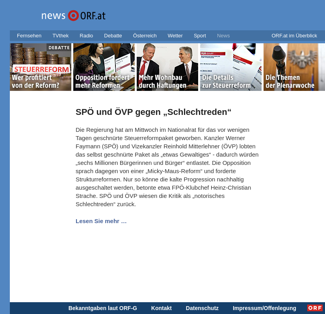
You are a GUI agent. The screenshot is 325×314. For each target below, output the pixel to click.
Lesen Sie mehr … (101, 221)
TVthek (60, 36)
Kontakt (161, 308)
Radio (86, 36)
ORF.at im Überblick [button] (294, 36)
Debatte (113, 36)
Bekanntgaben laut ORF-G (103, 308)
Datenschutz (202, 308)
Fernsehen (29, 36)
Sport (200, 36)
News (223, 36)
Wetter (175, 36)
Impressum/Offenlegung (264, 308)
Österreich (145, 36)
